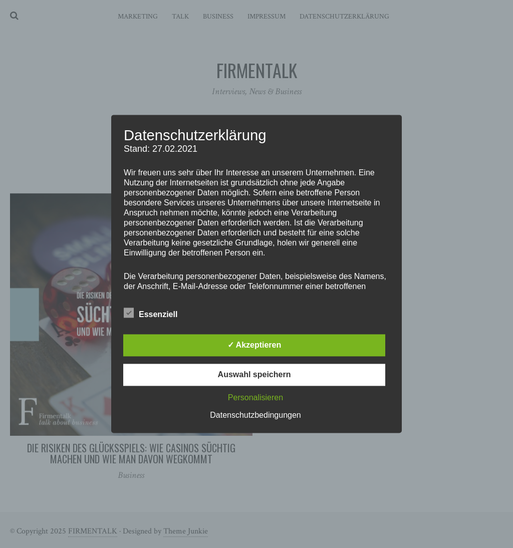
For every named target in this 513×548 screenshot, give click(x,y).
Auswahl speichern (254, 375)
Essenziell (150, 313)
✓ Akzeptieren (254, 345)
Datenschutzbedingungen (255, 415)
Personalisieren (255, 398)
